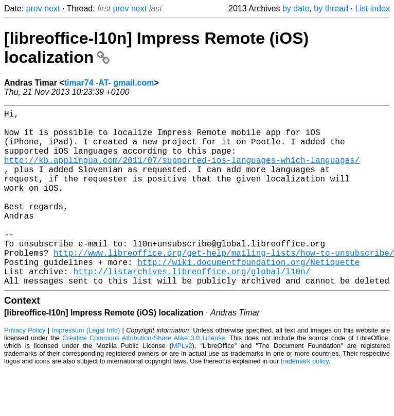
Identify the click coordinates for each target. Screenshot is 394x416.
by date (295, 8)
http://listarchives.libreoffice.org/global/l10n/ (191, 308)
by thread (331, 8)
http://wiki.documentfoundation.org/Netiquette (248, 297)
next (52, 8)
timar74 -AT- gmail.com (109, 82)
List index (372, 8)
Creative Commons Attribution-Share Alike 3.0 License (143, 377)
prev (34, 8)
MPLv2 (182, 385)
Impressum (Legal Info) (85, 369)
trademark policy (305, 400)
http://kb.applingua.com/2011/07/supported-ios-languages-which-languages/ (182, 172)
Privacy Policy (24, 369)
